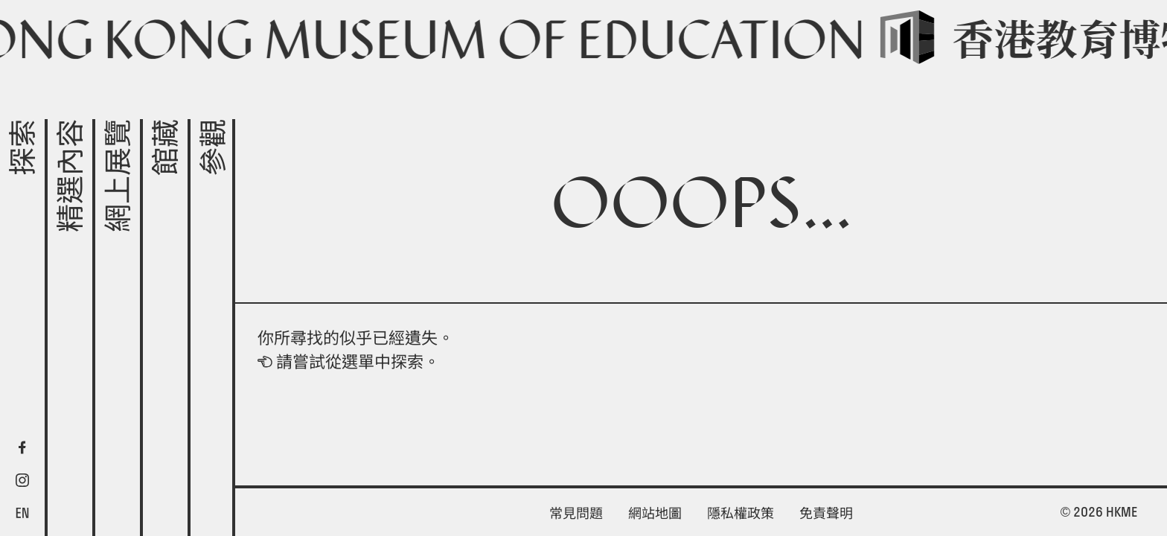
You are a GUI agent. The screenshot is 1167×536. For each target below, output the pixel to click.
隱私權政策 (740, 513)
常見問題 (576, 513)
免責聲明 (826, 513)
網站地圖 (655, 513)
